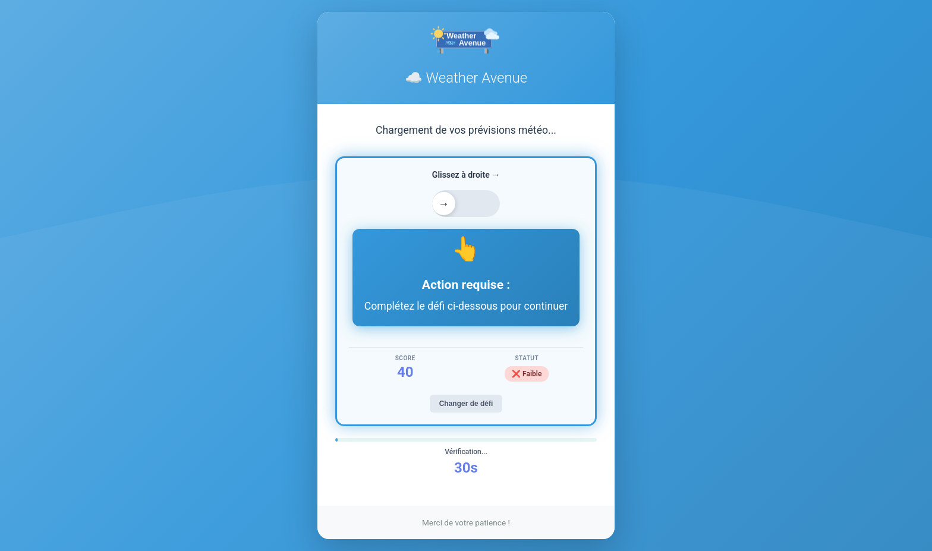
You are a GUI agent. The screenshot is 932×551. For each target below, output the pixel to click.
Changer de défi (466, 403)
